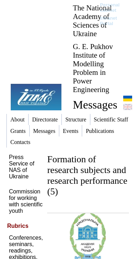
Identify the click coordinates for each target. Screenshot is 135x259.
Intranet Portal (108, 20)
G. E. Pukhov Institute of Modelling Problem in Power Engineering (93, 67)
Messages (95, 104)
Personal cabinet (110, 7)
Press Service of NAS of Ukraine (21, 166)
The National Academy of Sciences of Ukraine (92, 21)
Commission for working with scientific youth (25, 201)
